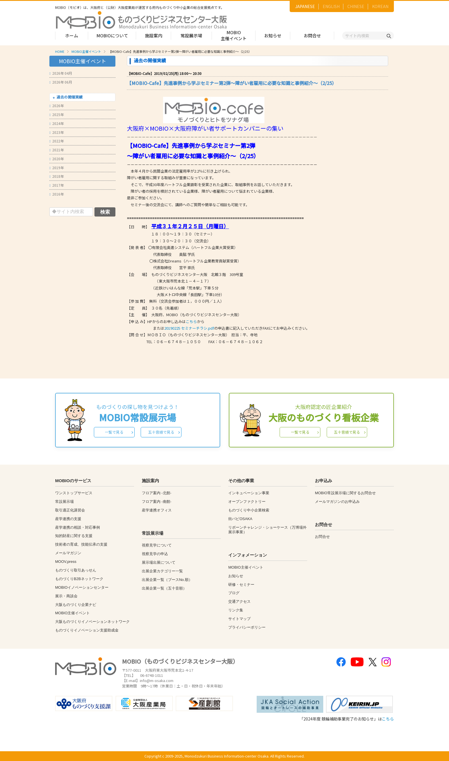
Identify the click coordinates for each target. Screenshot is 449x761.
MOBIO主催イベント (234, 35)
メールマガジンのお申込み (337, 501)
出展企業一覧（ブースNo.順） (167, 579)
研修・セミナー (241, 584)
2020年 (56, 158)
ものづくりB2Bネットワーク (79, 579)
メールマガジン (68, 553)
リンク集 (235, 610)
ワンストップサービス (73, 493)
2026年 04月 (60, 73)
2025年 (56, 114)
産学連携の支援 (68, 519)
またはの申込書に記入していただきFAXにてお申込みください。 (218, 328)
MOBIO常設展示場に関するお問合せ (345, 493)
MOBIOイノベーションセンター (82, 587)
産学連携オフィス (157, 510)
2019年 (56, 167)
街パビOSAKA (240, 519)
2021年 (56, 149)
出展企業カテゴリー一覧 (162, 571)
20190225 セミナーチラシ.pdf (189, 328)
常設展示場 (191, 35)
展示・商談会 (66, 596)
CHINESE (355, 6)
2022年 (56, 140)
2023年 (56, 132)
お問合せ (312, 35)
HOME (59, 51)
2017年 (56, 185)
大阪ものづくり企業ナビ (75, 604)
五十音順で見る (161, 432)
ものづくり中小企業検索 (248, 510)
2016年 (56, 194)
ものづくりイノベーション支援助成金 (87, 630)
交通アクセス (239, 601)
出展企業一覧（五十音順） (164, 588)
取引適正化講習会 (70, 510)
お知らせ (272, 35)
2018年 (56, 176)
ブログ (233, 593)
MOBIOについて (112, 35)
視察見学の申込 (155, 554)
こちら (191, 321)
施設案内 (153, 35)
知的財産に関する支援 (73, 536)
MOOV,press (65, 561)
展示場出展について (158, 562)
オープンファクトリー (247, 501)
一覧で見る (114, 432)
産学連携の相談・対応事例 (77, 527)
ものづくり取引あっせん (75, 570)
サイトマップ (239, 619)
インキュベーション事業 (248, 493)
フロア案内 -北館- (156, 493)
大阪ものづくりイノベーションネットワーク (92, 621)
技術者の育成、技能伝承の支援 (81, 544)
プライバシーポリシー (247, 627)
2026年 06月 (60, 82)
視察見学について (157, 545)
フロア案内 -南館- (156, 501)
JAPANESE (305, 6)
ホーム (71, 35)
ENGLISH (331, 6)
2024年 (56, 123)
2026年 (56, 105)
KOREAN (380, 6)
